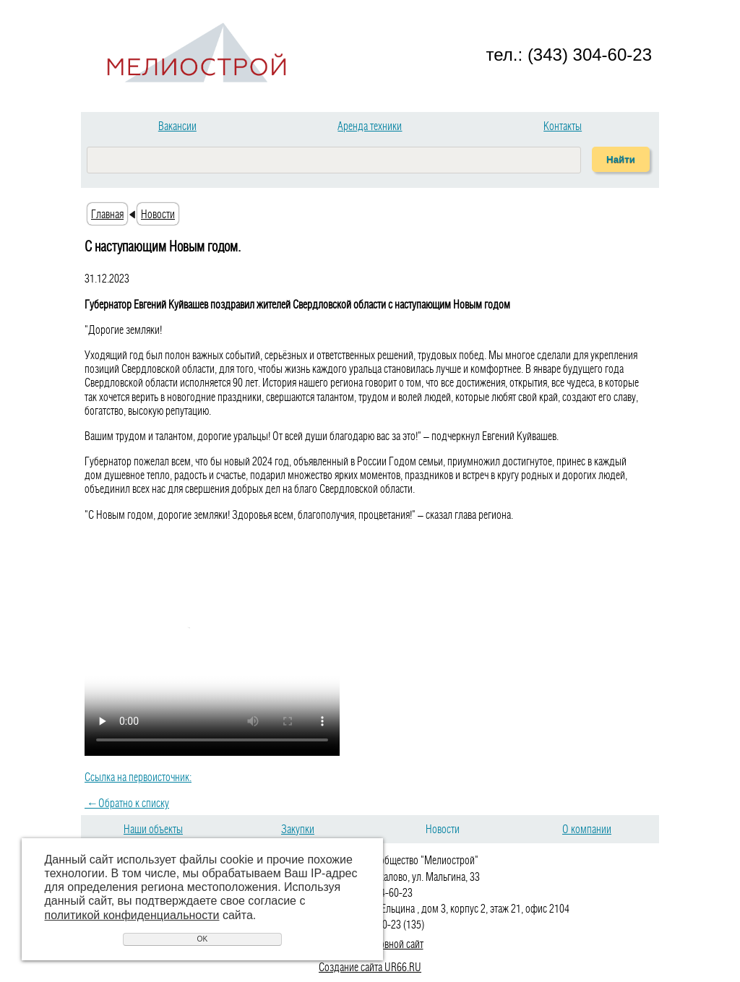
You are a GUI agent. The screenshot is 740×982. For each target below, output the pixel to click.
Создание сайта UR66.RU (370, 966)
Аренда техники (369, 125)
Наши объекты (153, 828)
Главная (107, 213)
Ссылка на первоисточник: (138, 776)
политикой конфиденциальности (132, 915)
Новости (158, 213)
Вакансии (177, 125)
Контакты (562, 125)
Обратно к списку (127, 802)
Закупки (297, 828)
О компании (586, 828)
